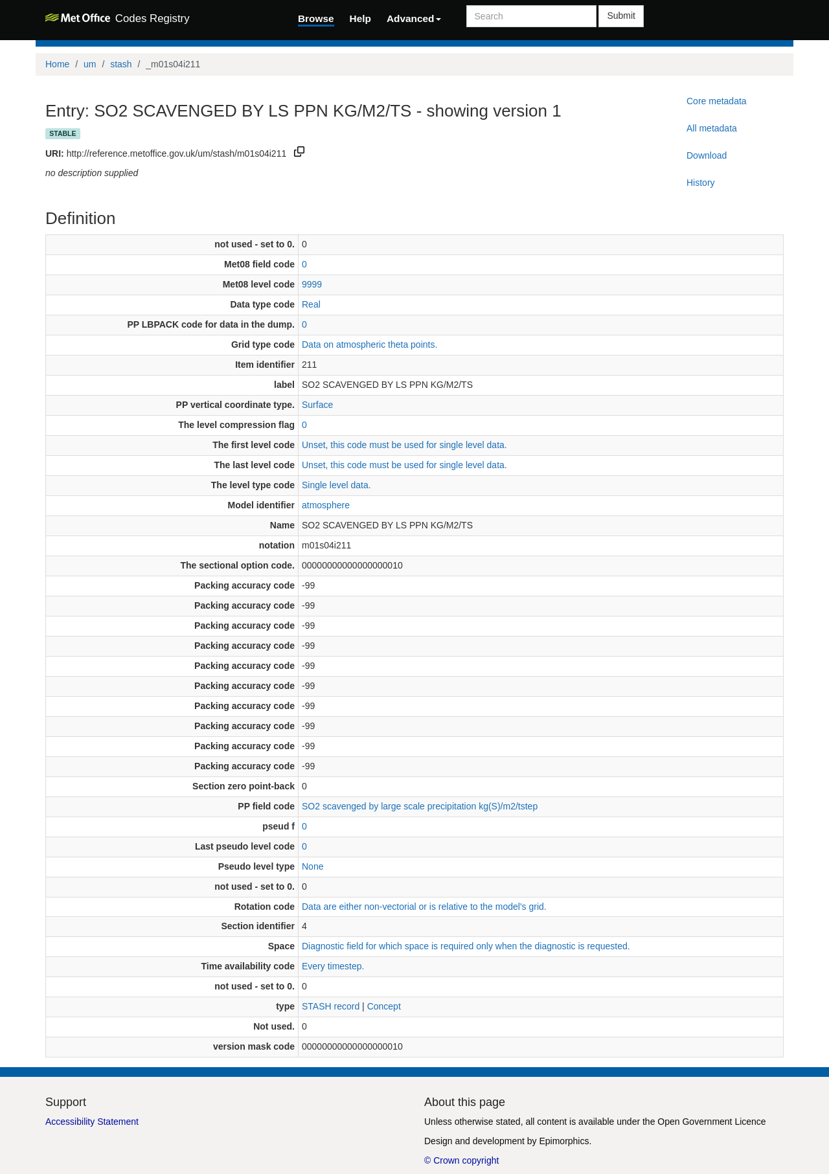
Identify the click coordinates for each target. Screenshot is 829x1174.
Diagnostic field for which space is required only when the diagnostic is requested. (466, 946)
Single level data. (336, 485)
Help (360, 18)
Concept (384, 1006)
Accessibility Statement (92, 1121)
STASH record (330, 1006)
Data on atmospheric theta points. (369, 344)
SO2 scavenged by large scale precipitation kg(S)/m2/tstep (420, 806)
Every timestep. (333, 966)
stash (120, 64)
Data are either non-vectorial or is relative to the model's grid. (424, 906)
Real (311, 304)
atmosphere (326, 505)
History (701, 182)
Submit (621, 15)
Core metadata (717, 101)
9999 (312, 284)
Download (707, 155)
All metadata (712, 128)
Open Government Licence (711, 1121)
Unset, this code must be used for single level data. (404, 445)
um (90, 64)
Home (57, 64)
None (312, 866)
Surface (317, 405)
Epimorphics (564, 1141)
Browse (316, 18)
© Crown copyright (461, 1160)
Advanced (414, 18)
